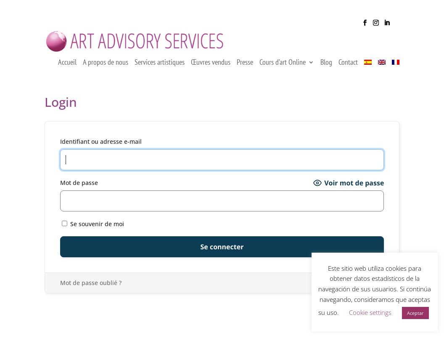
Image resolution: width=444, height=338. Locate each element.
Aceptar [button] (415, 313)
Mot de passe (79, 189)
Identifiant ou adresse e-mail (101, 147)
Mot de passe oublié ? (91, 289)
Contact (348, 69)
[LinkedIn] (387, 25)
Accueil (67, 69)
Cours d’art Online (282, 69)
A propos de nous (105, 69)
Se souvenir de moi (93, 229)
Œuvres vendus (210, 69)
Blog (326, 69)
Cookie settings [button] (370, 312)
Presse (245, 69)
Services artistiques (160, 69)
